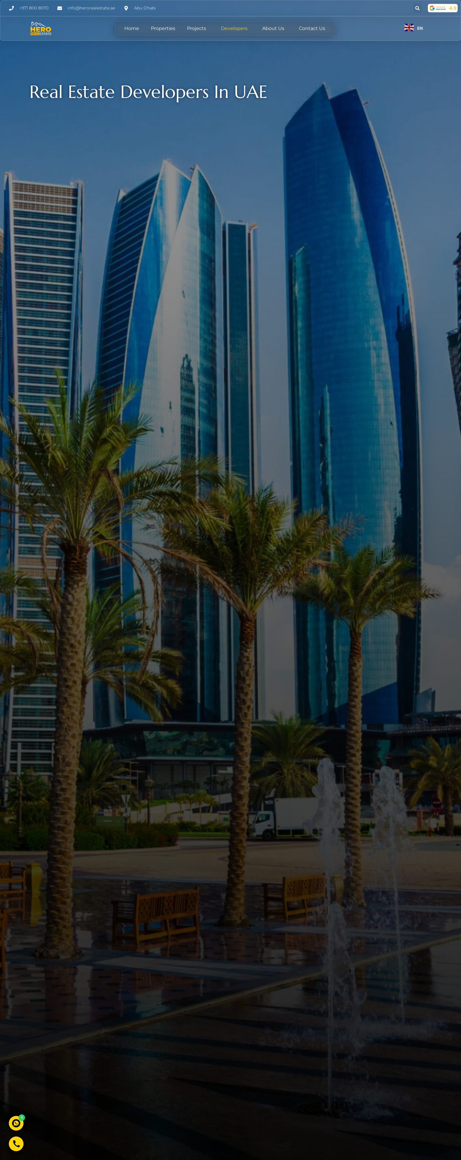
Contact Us (312, 28)
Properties (163, 28)
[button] (417, 8)
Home (131, 28)
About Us (274, 28)
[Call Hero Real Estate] (16, 1143)
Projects (198, 28)
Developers (235, 28)
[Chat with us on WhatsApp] (16, 1123)
